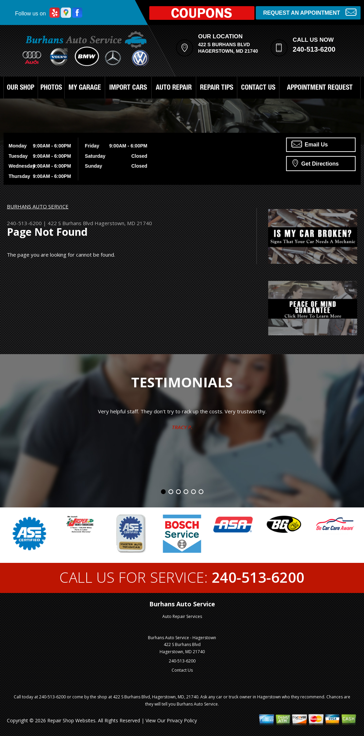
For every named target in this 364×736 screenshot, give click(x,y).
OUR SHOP (20, 88)
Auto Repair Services (182, 616)
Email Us (309, 144)
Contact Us (182, 670)
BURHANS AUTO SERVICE (37, 206)
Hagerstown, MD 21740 (123, 223)
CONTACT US (258, 88)
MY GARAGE (84, 88)
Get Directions (315, 163)
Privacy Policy (182, 720)
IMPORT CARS (128, 88)
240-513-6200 (314, 49)
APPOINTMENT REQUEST (320, 88)
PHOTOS (51, 88)
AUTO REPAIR (174, 88)
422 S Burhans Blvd (70, 223)
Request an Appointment (309, 12)
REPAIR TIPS (216, 88)
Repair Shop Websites (71, 720)
